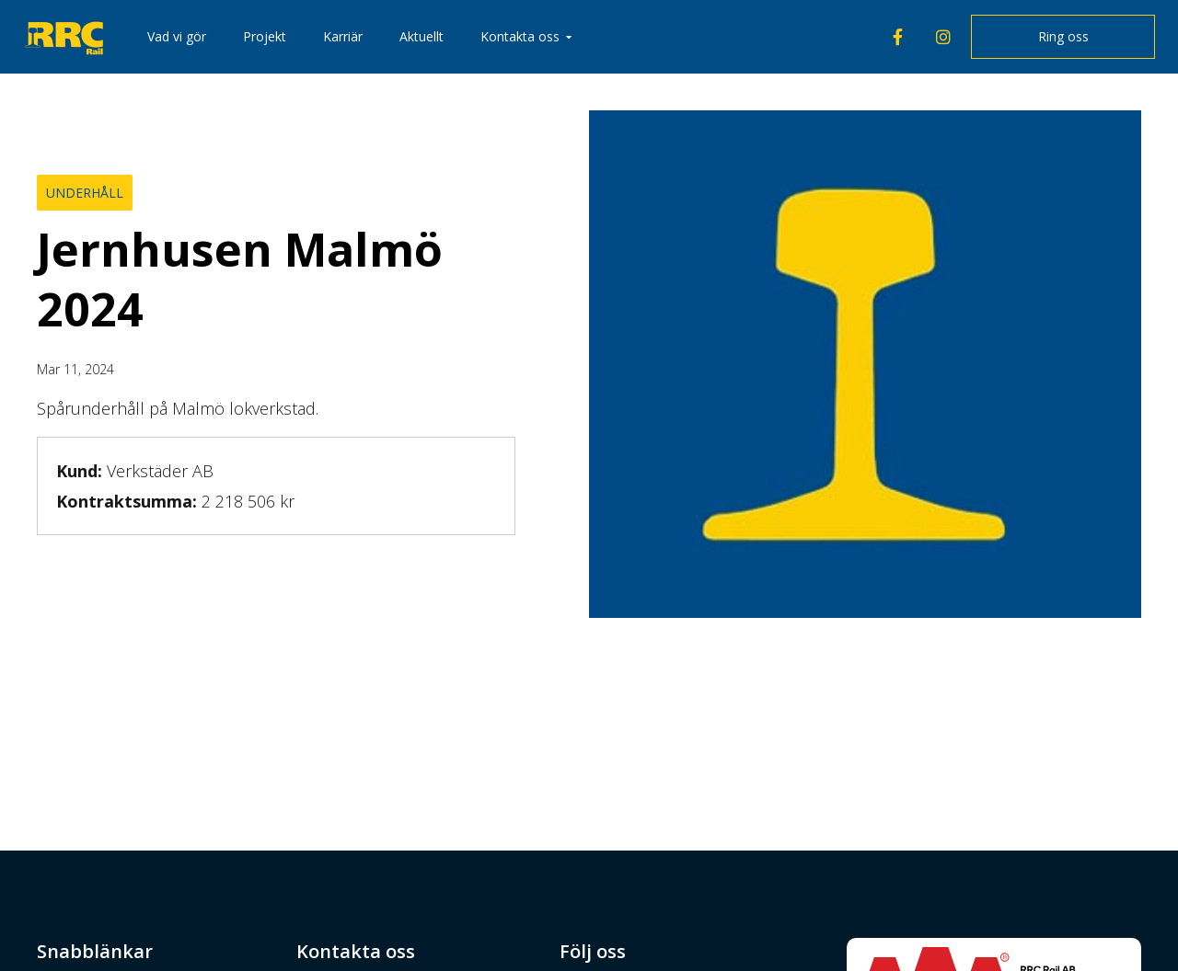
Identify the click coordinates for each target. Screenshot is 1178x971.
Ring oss (1063, 36)
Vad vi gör (176, 36)
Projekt (264, 36)
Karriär (343, 36)
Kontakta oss (520, 36)
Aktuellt (421, 36)
